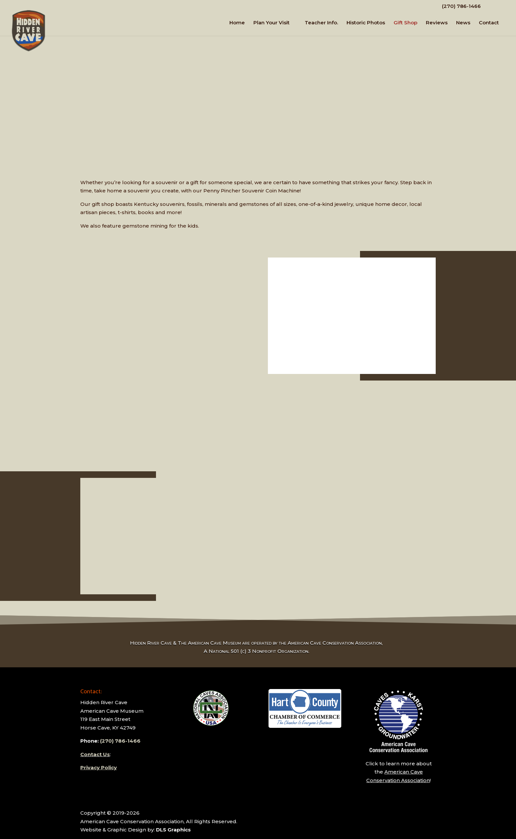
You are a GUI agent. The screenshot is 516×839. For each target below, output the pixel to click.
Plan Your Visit (271, 23)
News (463, 23)
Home (237, 23)
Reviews (437, 23)
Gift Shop (405, 23)
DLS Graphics (173, 830)
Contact (489, 23)
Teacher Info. (321, 23)
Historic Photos (366, 23)
